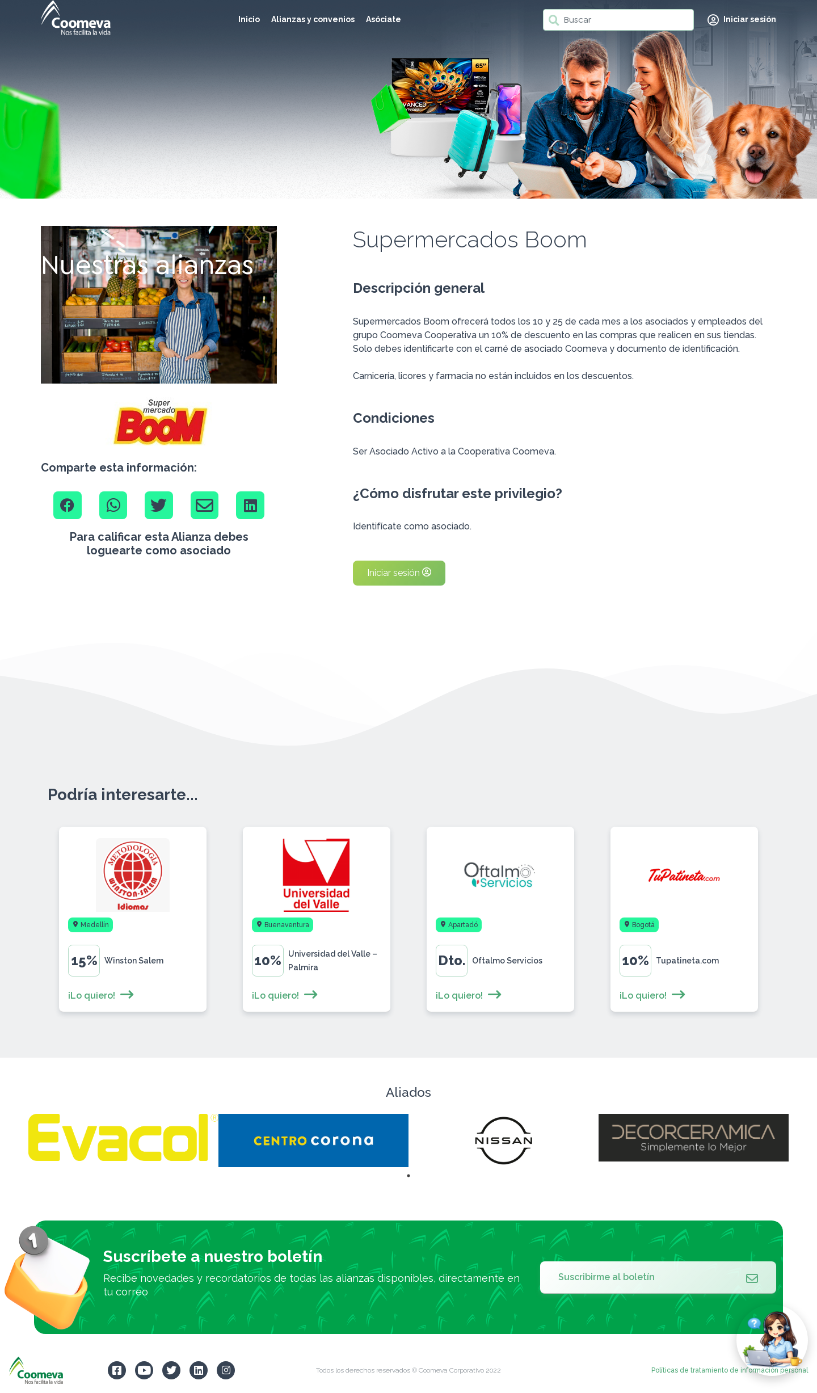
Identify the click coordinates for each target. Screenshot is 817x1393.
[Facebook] (67, 505)
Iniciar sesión (399, 572)
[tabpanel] (123, 1137)
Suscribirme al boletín (658, 1277)
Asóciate (383, 19)
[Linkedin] (250, 505)
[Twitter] (159, 505)
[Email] (205, 505)
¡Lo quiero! (101, 995)
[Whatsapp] (113, 505)
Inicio (249, 19)
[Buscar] (618, 20)
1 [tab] (408, 1175)
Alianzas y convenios (313, 19)
